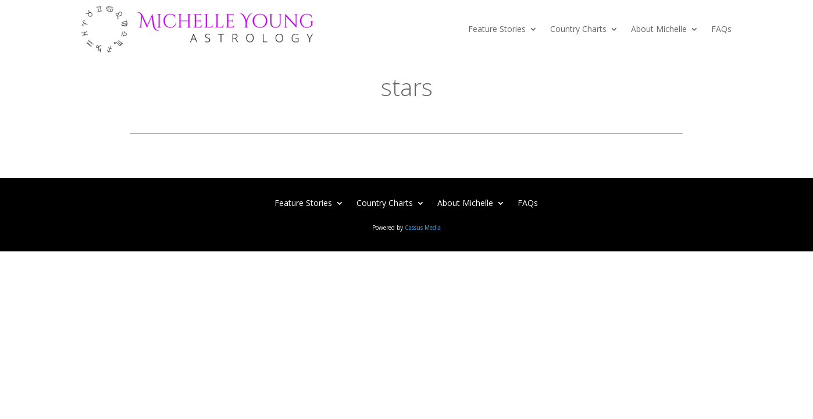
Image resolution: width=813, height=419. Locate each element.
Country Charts (578, 28)
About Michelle (659, 28)
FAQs (721, 28)
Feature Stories (497, 28)
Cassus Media (423, 227)
